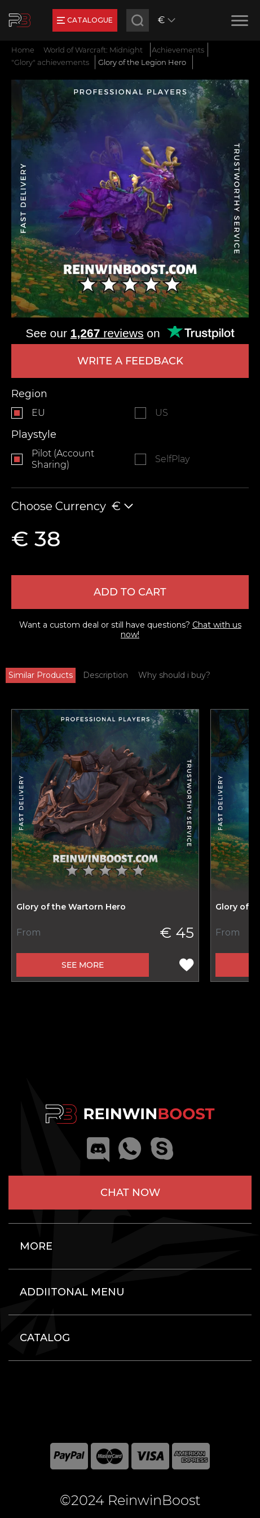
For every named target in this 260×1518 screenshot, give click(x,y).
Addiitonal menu (72, 1292)
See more (82, 965)
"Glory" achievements (50, 62)
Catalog (45, 1338)
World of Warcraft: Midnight (93, 49)
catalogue (85, 20)
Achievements (178, 49)
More (36, 1246)
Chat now (130, 1192)
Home (22, 49)
